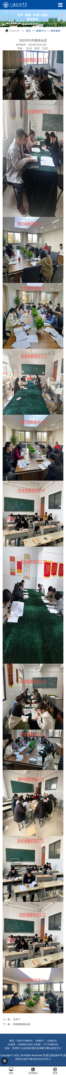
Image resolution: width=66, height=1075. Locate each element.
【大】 (45, 48)
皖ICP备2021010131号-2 (37, 1059)
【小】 (29, 48)
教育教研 (56, 30)
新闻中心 (41, 30)
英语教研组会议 (21, 1024)
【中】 (37, 48)
